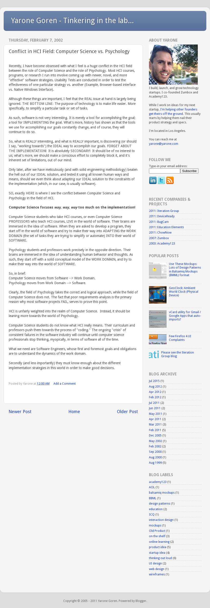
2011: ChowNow (160, 232)
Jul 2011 (154, 403)
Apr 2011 (155, 419)
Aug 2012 (155, 386)
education (156, 509)
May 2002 (155, 441)
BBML (152, 498)
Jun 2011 (155, 408)
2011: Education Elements (166, 227)
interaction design (161, 520)
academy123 (158, 482)
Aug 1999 (155, 462)
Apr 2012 (155, 392)
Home (74, 411)
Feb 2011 (155, 430)
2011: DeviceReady (162, 216)
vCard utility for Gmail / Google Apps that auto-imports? (185, 315)
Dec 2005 (155, 435)
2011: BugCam (159, 222)
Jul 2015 (154, 381)
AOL (152, 487)
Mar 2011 (155, 424)
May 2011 (155, 414)
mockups (155, 525)
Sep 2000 (155, 452)
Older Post (127, 411)
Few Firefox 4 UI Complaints (180, 338)
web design (156, 569)
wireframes (157, 574)
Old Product (157, 531)
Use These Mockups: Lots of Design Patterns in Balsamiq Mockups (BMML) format (185, 269)
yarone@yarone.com (163, 143)
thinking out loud (160, 558)
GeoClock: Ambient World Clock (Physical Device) (183, 291)
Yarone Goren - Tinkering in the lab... (72, 20)
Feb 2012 (155, 397)
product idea (157, 547)
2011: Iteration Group (164, 211)
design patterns (159, 503)
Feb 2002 (155, 446)
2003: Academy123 (162, 243)
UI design (155, 563)
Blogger (141, 601)
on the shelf (157, 536)
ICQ (152, 514)
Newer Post (20, 411)
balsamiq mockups (162, 492)
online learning (159, 542)
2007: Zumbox (159, 238)
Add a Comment (64, 383)
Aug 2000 (155, 457)
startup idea (157, 552)
